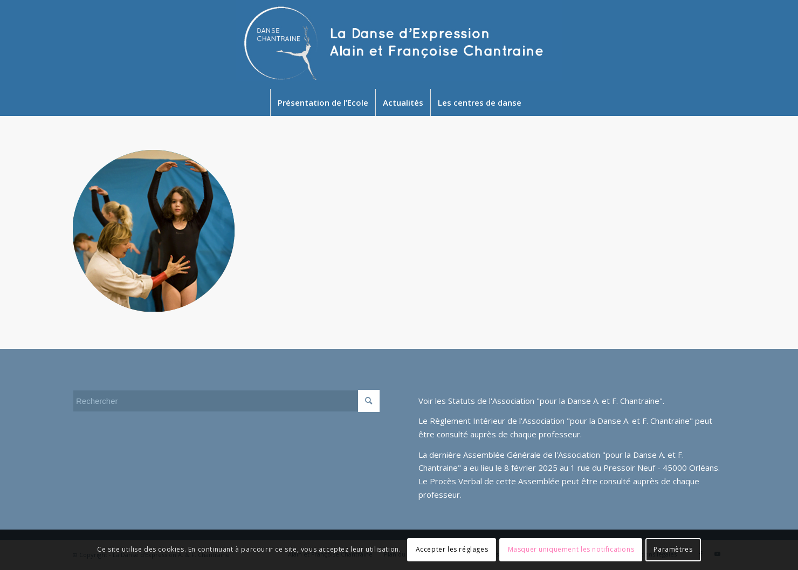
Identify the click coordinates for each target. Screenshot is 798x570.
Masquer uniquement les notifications (571, 549)
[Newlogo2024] (399, 44)
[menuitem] (322, 102)
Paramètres (672, 549)
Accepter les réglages (452, 549)
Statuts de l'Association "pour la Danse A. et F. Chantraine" (555, 400)
